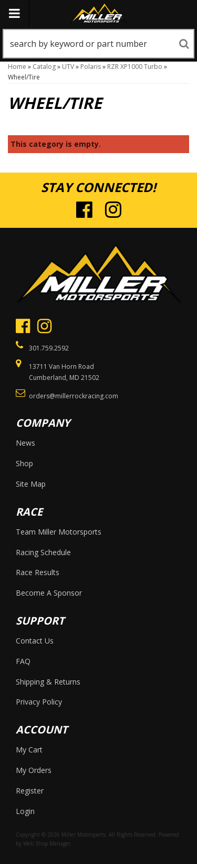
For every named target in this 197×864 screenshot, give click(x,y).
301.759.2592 (49, 348)
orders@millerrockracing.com (73, 395)
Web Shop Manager (46, 843)
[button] (98, 43)
